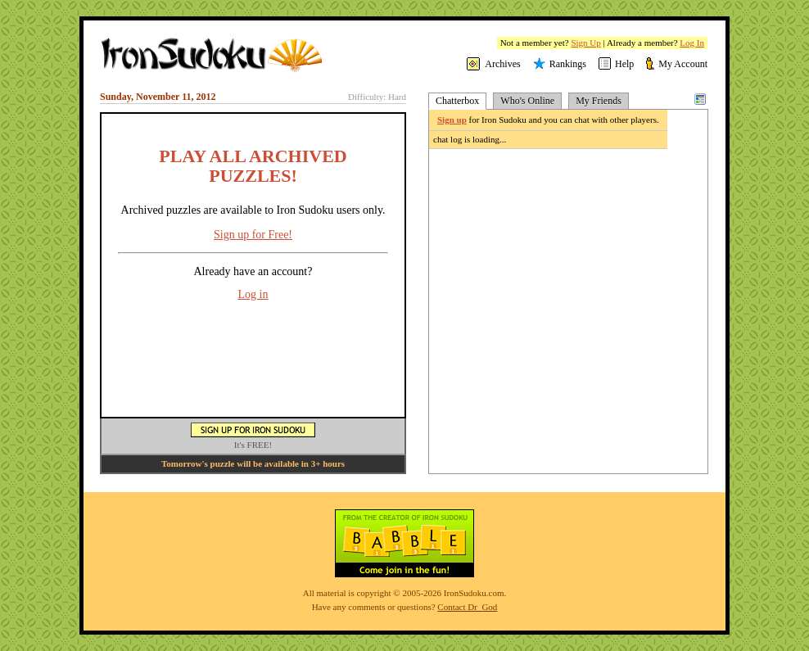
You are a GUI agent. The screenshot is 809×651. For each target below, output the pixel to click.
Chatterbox (457, 100)
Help (624, 64)
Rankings (567, 64)
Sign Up (585, 42)
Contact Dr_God (467, 607)
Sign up (452, 119)
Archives (502, 64)
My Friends (598, 100)
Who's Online (527, 100)
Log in (253, 294)
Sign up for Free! (253, 234)
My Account (682, 64)
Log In (692, 42)
